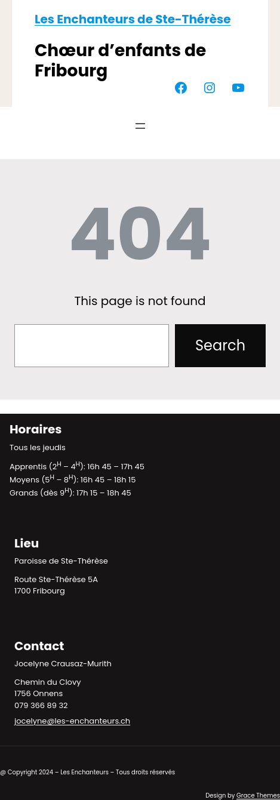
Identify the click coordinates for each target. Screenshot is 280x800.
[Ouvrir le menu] (140, 126)
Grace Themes (258, 795)
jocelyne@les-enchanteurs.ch (72, 721)
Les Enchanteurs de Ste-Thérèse (133, 19)
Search (220, 345)
